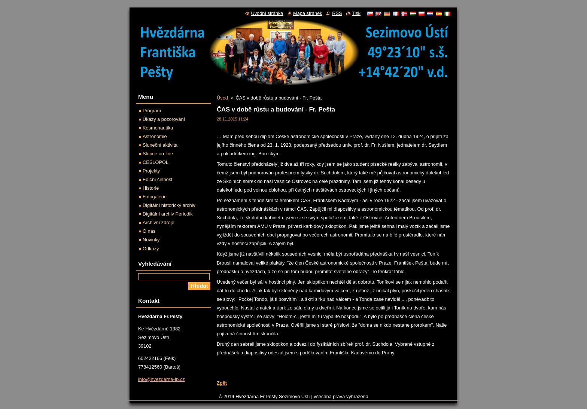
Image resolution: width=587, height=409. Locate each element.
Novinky (151, 239)
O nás (149, 231)
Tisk (356, 13)
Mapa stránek (307, 13)
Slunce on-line (158, 153)
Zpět (222, 383)
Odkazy (151, 248)
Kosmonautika (158, 128)
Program (152, 110)
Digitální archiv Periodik (168, 214)
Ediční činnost (158, 179)
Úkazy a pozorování (164, 119)
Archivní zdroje (158, 222)
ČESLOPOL (155, 162)
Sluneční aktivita (160, 145)
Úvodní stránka (267, 13)
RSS (337, 13)
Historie (151, 188)
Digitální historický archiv (169, 205)
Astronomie (155, 136)
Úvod (222, 98)
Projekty (151, 171)
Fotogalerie (155, 196)
